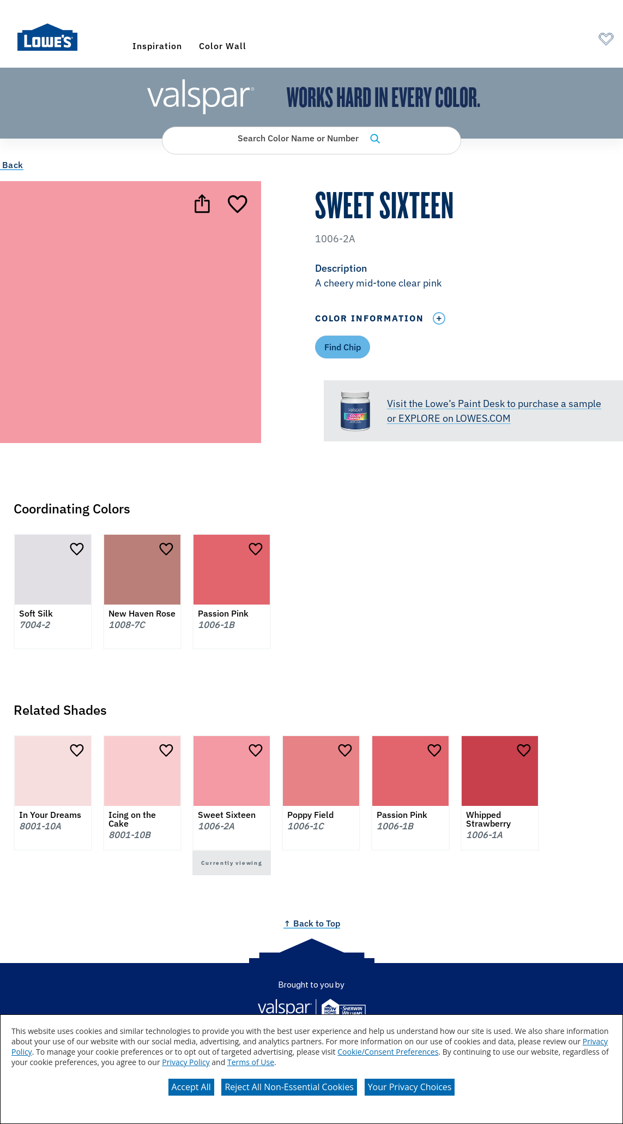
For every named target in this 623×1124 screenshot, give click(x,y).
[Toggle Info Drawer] (439, 318)
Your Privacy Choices (410, 1087)
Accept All (191, 1087)
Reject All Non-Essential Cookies (289, 1087)
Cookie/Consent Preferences (387, 1052)
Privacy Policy (185, 1062)
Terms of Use (250, 1062)
